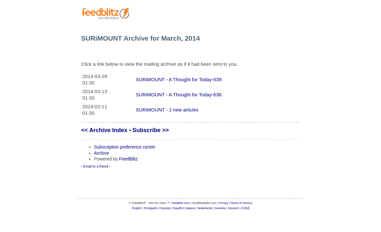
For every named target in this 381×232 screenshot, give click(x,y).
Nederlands (205, 208)
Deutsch (233, 208)
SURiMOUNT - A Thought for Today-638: (179, 94)
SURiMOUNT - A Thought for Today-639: (179, 79)
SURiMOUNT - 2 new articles (167, 109)
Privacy (223, 203)
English (137, 208)
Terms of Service (241, 203)
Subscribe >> (151, 130)
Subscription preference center (124, 147)
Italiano (190, 208)
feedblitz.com (181, 203)
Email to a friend (95, 166)
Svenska (220, 208)
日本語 (245, 208)
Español (178, 208)
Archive (101, 153)
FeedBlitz (128, 158)
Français (165, 208)
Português (150, 208)
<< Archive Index (104, 130)
